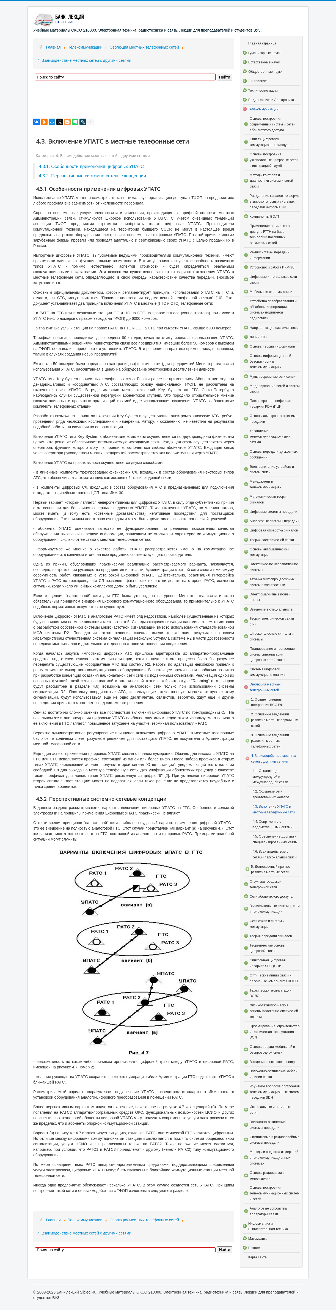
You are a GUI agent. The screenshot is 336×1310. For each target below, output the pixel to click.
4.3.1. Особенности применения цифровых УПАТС (91, 166)
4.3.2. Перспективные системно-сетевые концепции (92, 175)
